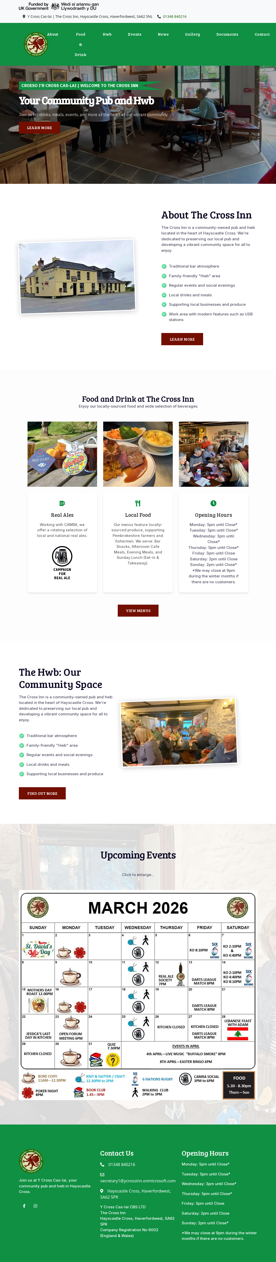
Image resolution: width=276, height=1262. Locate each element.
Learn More (39, 127)
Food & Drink (80, 44)
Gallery (192, 34)
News (163, 34)
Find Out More (42, 793)
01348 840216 (175, 16)
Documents (227, 34)
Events (134, 34)
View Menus (138, 610)
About (52, 34)
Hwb (107, 34)
